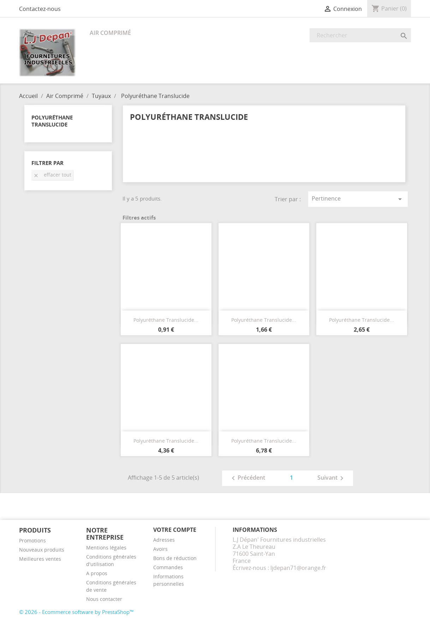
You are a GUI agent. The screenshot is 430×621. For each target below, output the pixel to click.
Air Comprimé (110, 33)
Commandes (168, 567)
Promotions (32, 540)
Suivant (331, 478)
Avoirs (160, 549)
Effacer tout (52, 174)
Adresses (164, 539)
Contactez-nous (40, 9)
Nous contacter (104, 599)
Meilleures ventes (40, 558)
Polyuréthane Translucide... (165, 319)
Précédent (247, 478)
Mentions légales (106, 547)
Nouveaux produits (41, 549)
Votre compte (174, 530)
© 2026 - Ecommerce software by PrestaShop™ (76, 611)
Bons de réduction (175, 558)
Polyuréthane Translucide (52, 121)
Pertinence (358, 199)
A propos (96, 573)
